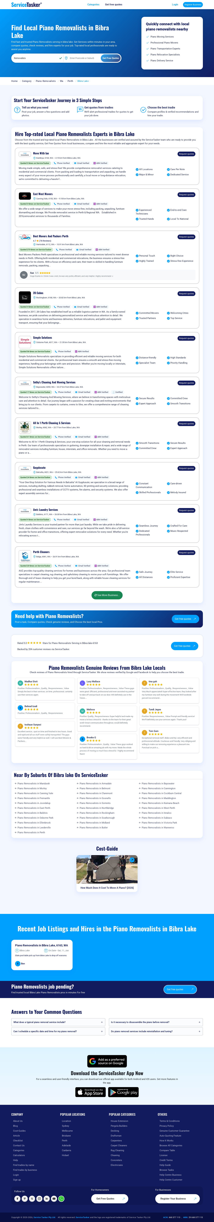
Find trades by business (25, 1170)
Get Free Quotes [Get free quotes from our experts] (110, 1198)
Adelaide (66, 1145)
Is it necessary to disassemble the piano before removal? (140, 1022)
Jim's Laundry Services (45, 509)
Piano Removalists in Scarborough (97, 817)
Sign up (17, 1179)
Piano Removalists (46, 81)
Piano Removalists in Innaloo (156, 813)
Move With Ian (41, 153)
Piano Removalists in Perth (31, 832)
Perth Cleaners (41, 552)
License (163, 1155)
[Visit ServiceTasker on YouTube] (54, 1199)
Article (16, 1135)
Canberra (66, 1150)
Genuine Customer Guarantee (174, 1130)
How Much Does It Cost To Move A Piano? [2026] (107, 887)
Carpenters (116, 1140)
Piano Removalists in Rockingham (97, 813)
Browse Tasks (167, 1170)
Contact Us (19, 1145)
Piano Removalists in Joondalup (34, 803)
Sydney (65, 1126)
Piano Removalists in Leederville (34, 827)
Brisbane (66, 1135)
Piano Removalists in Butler (94, 827)
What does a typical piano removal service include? (39, 1022)
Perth (70, 81)
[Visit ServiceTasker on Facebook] (17, 1199)
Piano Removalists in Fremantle (34, 798)
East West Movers (43, 194)
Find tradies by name (23, 1165)
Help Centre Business (171, 1175)
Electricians (117, 1165)
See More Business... (107, 595)
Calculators (19, 1155)
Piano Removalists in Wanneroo (158, 827)
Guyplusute (39, 467)
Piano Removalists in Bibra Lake (35, 945)
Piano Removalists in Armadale (95, 783)
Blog (15, 1126)
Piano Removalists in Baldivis (33, 813)
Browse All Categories (171, 1145)
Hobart (65, 1155)
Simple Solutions (42, 337)
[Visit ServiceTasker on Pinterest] (25, 1199)
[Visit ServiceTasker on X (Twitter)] (32, 1199)
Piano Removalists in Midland (95, 822)
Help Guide (165, 1165)
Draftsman (116, 1135)
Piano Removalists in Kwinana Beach (160, 803)
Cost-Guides (19, 1130)
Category (26, 81)
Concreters (116, 1160)
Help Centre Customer (171, 1179)
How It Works (166, 1140)
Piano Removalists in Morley (32, 788)
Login (175, 4)
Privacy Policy (167, 1126)
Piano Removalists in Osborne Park (35, 817)
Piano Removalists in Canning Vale (35, 793)
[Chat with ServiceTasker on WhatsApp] (61, 1199)
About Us (18, 1121)
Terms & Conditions (170, 1121)
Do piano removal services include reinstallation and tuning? (142, 1031)
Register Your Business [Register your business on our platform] (178, 1198)
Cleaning (115, 1155)
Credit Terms (166, 1160)
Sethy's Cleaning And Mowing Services (54, 382)
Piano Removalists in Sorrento (95, 803)
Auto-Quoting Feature (170, 1135)
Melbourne (67, 1130)
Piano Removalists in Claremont (96, 793)
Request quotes (186, 154)
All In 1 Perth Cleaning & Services (51, 423)
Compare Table (167, 1150)
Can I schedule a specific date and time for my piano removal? (45, 1031)
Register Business (193, 4)
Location (66, 1121)
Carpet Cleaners (119, 1145)
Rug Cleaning (117, 1150)
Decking (115, 1130)
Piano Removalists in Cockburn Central (162, 793)
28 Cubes (38, 293)
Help (15, 1160)
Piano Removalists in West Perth (158, 808)
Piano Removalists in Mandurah (34, 783)
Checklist (18, 1140)
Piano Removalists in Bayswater (158, 783)
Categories (18, 1150)
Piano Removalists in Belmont (95, 788)
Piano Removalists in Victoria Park (159, 822)
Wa (61, 81)
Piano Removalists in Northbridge (97, 808)
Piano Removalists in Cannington (158, 788)
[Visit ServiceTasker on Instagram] (39, 1199)
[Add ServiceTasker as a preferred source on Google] (107, 1061)
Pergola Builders (119, 1126)
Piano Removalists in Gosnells (95, 798)
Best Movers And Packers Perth (50, 236)
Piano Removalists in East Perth (34, 808)
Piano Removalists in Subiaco (157, 817)
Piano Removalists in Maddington (159, 798)
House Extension (119, 1121)
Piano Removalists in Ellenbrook (34, 822)
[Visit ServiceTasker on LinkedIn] (47, 1199)
